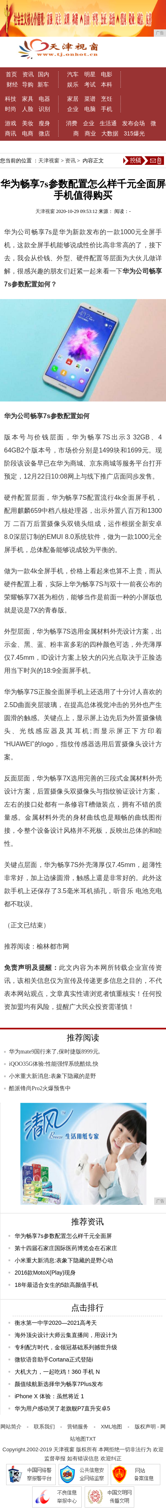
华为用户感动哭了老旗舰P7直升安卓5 (62, 1408)
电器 (44, 98)
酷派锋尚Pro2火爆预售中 (40, 1088)
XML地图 (111, 1427)
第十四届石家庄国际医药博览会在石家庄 (66, 1248)
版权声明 (145, 1427)
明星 (90, 74)
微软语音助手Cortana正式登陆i (54, 1359)
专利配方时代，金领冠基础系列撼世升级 (66, 1347)
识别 (44, 109)
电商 (27, 133)
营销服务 (77, 1427)
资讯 (28, 74)
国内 (43, 74)
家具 (27, 98)
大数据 (109, 133)
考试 (90, 84)
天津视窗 (48, 160)
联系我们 (44, 1427)
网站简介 (11, 1427)
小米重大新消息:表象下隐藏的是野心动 (64, 1260)
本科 (106, 84)
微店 (44, 133)
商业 (90, 133)
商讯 (10, 133)
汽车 (73, 74)
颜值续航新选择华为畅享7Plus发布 (59, 1384)
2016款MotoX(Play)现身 (45, 1272)
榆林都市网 (53, 946)
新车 (43, 84)
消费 (71, 123)
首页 (11, 74)
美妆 (27, 123)
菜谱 (90, 98)
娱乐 (73, 84)
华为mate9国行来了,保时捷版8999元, (54, 1052)
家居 (73, 98)
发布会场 (133, 123)
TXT (91, 1439)
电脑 (90, 109)
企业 (73, 109)
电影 (106, 74)
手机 (106, 109)
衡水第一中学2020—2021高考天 (56, 1323)
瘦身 (44, 123)
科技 (10, 98)
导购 (27, 84)
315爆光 (134, 133)
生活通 (108, 123)
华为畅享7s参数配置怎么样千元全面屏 (63, 1236)
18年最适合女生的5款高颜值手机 (56, 1285)
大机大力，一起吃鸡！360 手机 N (57, 1371)
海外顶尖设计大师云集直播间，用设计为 (66, 1335)
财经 (12, 84)
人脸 (27, 109)
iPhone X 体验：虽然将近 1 (49, 1396)
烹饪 (106, 98)
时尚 (10, 109)
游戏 (10, 123)
